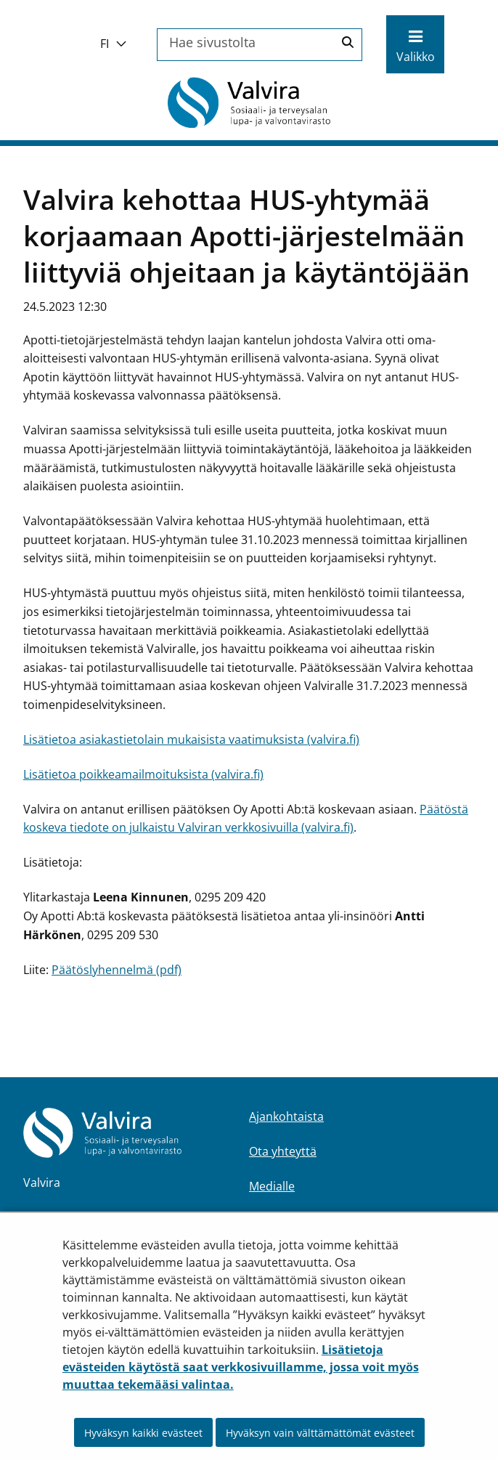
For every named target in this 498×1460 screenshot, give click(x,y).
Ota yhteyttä (283, 1151)
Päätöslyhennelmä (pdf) (116, 970)
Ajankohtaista (286, 1116)
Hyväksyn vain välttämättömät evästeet (320, 1433)
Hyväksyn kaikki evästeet (143, 1433)
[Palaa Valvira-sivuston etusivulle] (249, 102)
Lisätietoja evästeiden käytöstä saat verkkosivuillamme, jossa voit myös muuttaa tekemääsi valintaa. (240, 1367)
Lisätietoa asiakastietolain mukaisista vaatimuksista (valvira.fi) (191, 739)
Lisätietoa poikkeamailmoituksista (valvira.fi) (143, 774)
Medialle (272, 1186)
